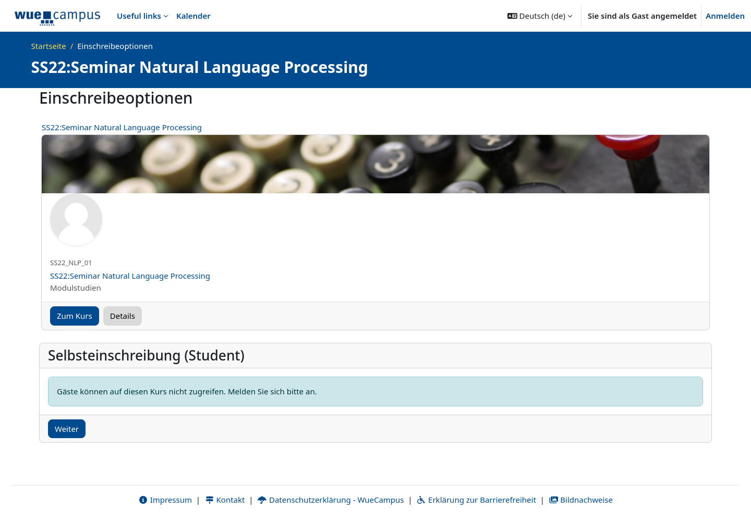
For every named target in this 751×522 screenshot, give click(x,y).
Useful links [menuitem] (139, 15)
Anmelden (725, 15)
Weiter (67, 429)
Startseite (48, 46)
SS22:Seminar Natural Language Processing (122, 127)
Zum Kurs (74, 315)
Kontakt (224, 499)
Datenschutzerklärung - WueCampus (330, 499)
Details (122, 315)
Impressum (165, 499)
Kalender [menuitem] (193, 15)
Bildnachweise (581, 499)
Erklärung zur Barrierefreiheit (476, 499)
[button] (540, 15)
